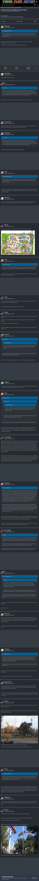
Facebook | (12, 7)
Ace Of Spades (7, 437)
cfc (5, 83)
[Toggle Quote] (2, 30)
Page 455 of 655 (19, 21)
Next (35, 21)
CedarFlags (6, 197)
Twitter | (8, 7)
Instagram (19, 7)
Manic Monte (7, 73)
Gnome (5, 769)
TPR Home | (2, 7)
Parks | (6, 7)
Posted (9, 27)
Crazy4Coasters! (5, 15)
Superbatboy (7, 133)
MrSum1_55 (7, 613)
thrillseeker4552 (8, 682)
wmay (5, 171)
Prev (4, 21)
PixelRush (6, 382)
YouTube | (16, 7)
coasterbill (6, 334)
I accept (34, 878)
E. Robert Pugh (7, 122)
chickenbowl (7, 483)
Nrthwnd (6, 225)
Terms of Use (4, 878)
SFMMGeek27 (7, 797)
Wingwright (6, 26)
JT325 (5, 297)
